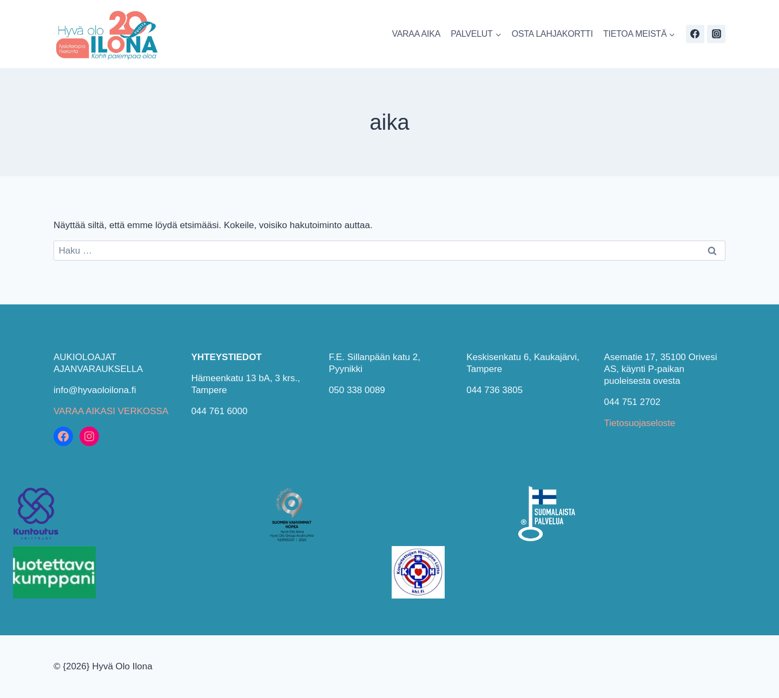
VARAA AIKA (416, 33)
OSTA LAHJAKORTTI (552, 33)
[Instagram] (716, 34)
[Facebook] (695, 34)
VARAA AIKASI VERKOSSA (111, 411)
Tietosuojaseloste (640, 423)
